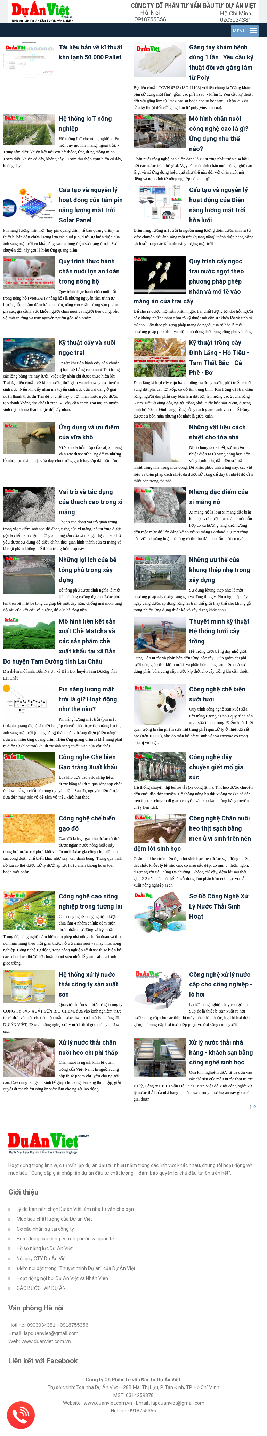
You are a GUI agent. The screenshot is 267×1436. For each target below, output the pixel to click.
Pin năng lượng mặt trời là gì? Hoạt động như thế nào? (88, 713)
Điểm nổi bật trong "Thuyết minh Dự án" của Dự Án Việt (76, 1282)
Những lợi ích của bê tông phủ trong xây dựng (87, 583)
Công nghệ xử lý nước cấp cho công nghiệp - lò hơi (220, 998)
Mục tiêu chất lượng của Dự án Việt (54, 1233)
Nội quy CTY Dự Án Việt (42, 1272)
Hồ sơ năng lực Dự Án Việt (45, 1262)
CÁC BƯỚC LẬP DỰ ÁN (41, 1302)
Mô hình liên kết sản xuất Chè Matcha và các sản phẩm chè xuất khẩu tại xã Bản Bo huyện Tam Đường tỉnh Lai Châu (59, 655)
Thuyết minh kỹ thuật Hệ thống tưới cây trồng (219, 645)
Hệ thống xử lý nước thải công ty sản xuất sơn (88, 998)
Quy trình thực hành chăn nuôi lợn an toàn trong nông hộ (89, 285)
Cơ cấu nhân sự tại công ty (45, 1242)
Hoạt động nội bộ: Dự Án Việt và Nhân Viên (62, 1292)
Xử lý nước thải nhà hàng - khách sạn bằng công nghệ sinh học (221, 1066)
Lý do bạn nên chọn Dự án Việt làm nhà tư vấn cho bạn (75, 1223)
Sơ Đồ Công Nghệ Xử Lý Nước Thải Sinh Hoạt (218, 920)
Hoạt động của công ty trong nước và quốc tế (65, 1252)
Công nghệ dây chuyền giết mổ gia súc (216, 781)
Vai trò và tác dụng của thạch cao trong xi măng (91, 516)
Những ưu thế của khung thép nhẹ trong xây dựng (219, 583)
